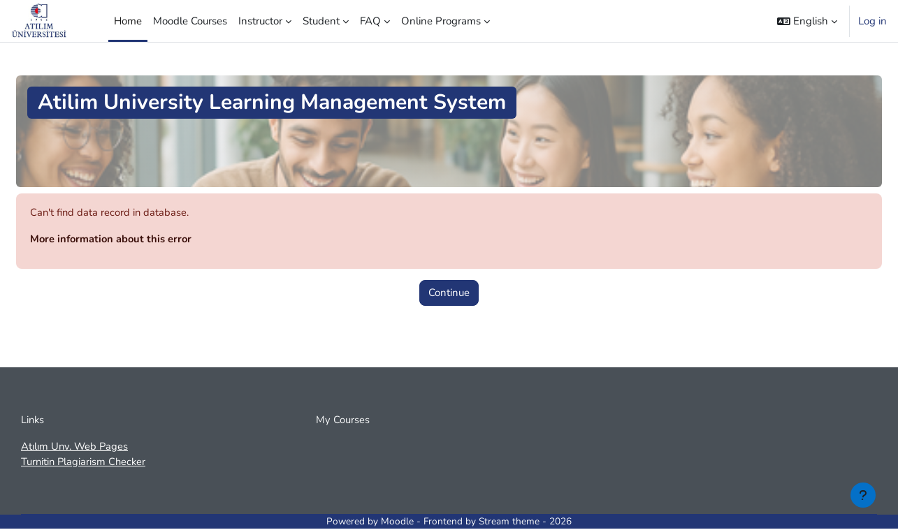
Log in (872, 21)
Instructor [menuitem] (260, 21)
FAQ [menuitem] (370, 21)
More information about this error (112, 239)
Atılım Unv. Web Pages (75, 447)
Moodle (397, 522)
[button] (807, 21)
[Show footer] (863, 495)
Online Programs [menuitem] (441, 21)
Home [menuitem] (128, 21)
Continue (449, 293)
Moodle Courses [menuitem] (190, 21)
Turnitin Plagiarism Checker (85, 463)
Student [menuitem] (321, 21)
